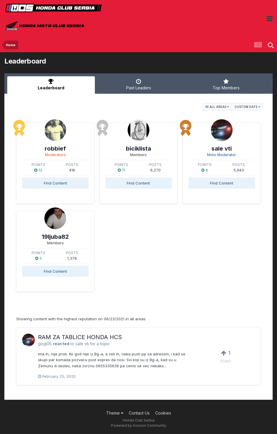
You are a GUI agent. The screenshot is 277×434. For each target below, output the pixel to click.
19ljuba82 (55, 236)
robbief (55, 148)
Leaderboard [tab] (51, 84)
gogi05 (45, 343)
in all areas (217, 106)
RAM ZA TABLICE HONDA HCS (80, 337)
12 (38, 170)
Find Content (55, 183)
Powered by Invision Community (138, 425)
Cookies (163, 413)
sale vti (221, 148)
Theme (114, 413)
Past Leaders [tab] (138, 84)
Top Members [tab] (226, 84)
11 (121, 170)
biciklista (138, 148)
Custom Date (247, 106)
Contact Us (139, 413)
